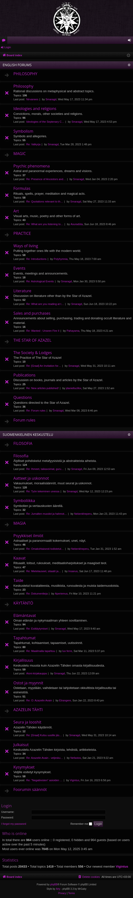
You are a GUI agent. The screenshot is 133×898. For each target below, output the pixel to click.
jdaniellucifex (73, 388)
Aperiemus (61, 593)
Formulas (21, 188)
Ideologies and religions (34, 108)
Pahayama (72, 330)
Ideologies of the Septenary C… (45, 121)
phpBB (53, 884)
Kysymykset (24, 767)
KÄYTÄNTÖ (23, 603)
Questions (22, 397)
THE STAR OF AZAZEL (32, 340)
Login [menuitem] (130, 41)
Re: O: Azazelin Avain (39, 700)
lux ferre (67, 651)
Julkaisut (21, 744)
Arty (58, 889)
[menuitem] (89, 877)
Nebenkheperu (83, 513)
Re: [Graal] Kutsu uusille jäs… (44, 735)
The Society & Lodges (32, 352)
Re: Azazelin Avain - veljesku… (44, 757)
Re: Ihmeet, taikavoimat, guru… (45, 468)
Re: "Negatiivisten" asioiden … (44, 780)
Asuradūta (77, 224)
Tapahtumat (24, 638)
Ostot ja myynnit (28, 683)
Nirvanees (32, 99)
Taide (18, 580)
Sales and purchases (31, 313)
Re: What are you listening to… (44, 224)
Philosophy (23, 86)
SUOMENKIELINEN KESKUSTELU (28, 434)
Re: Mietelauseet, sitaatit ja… (43, 571)
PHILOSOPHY (25, 73)
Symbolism (23, 131)
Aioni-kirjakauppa (36, 673)
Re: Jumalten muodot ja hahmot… (46, 513)
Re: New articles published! (42, 388)
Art (16, 211)
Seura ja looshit (27, 722)
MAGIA (19, 523)
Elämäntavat (24, 615)
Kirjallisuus (23, 660)
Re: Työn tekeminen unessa (42, 491)
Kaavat (19, 558)
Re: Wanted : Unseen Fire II (42, 330)
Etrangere (65, 700)
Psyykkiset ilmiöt (28, 535)
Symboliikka (24, 500)
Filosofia (20, 455)
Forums (4, 41)
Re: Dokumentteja (37, 593)
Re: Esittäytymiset (37, 628)
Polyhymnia (61, 258)
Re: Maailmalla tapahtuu (40, 651)
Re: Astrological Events (40, 281)
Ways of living (25, 245)
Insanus (73, 571)
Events (19, 268)
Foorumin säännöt (30, 789)
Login (7, 47)
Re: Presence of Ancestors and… (46, 179)
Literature (22, 290)
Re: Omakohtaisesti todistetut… (45, 548)
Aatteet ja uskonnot (31, 478)
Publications (24, 375)
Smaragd (51, 99)
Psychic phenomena (31, 166)
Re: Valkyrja (33, 144)
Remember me (81, 824)
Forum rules (24, 420)
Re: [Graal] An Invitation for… (43, 365)
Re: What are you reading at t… (45, 303)
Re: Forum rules (36, 410)
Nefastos (75, 757)
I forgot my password (13, 823)
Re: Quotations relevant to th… (44, 201)
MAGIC (19, 153)
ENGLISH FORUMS (17, 65)
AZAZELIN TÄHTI (28, 709)
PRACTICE (22, 233)
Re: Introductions (36, 258)
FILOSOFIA (22, 443)
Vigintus (74, 780)
